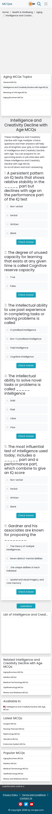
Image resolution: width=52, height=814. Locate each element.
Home (5, 12)
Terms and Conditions (34, 795)
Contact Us (26, 798)
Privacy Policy (10, 795)
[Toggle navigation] (46, 4)
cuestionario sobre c (13, 786)
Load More (26, 606)
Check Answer (26, 242)
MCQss (7, 4)
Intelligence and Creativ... (19, 15)
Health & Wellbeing (22, 12)
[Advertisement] (26, 46)
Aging (39, 12)
